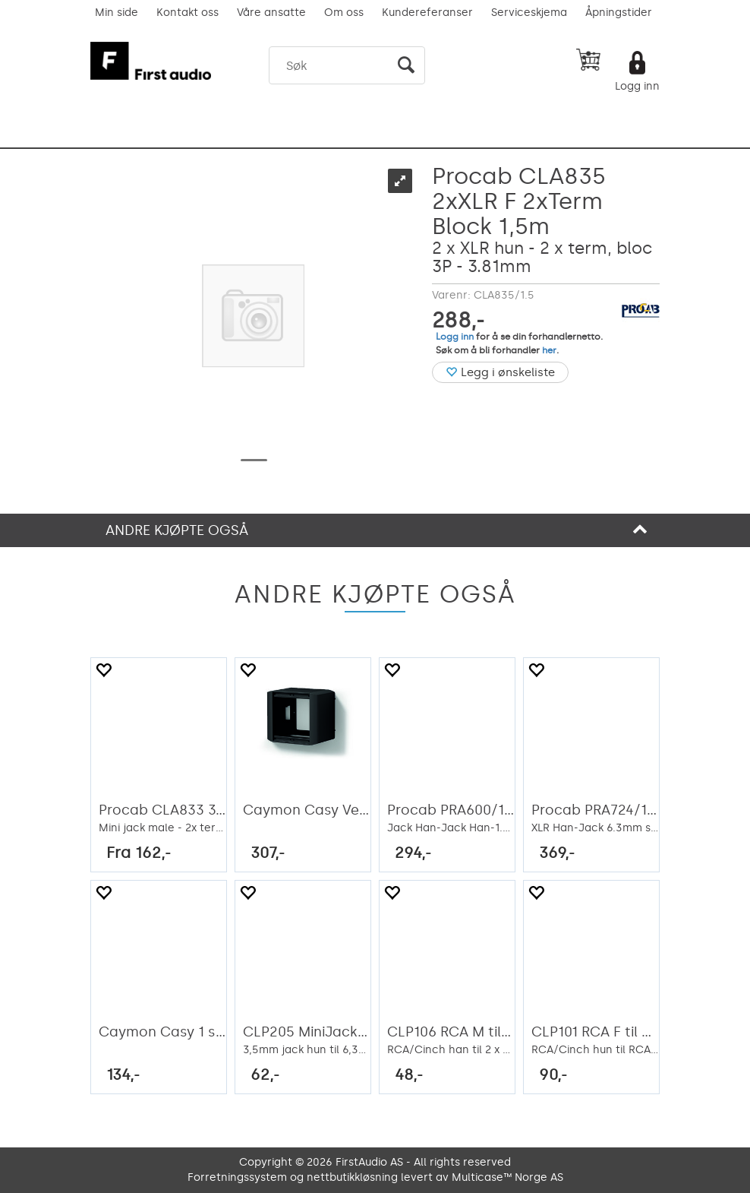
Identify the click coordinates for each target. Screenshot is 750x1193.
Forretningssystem (237, 1177)
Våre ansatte (271, 12)
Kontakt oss (187, 12)
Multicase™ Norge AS (507, 1177)
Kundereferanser (427, 12)
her (549, 350)
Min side (116, 12)
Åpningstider (618, 12)
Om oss (344, 12)
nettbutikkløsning (352, 1177)
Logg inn (637, 86)
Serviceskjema (529, 12)
